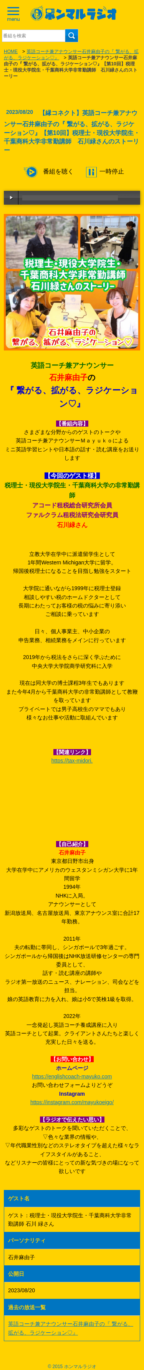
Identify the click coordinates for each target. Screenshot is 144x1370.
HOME (11, 51)
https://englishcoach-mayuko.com (72, 1076)
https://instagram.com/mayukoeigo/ (72, 1102)
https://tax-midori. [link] (72, 761)
